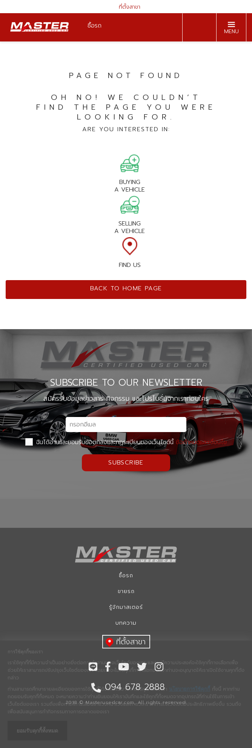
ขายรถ (126, 591)
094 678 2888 (197, 28)
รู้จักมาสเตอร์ (126, 607)
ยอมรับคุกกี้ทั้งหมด (37, 731)
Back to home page (126, 288)
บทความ (126, 623)
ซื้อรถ (126, 575)
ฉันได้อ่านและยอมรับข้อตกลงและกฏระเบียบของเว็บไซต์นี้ (126, 442)
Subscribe (126, 462)
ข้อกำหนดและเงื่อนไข (201, 442)
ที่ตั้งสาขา (126, 7)
